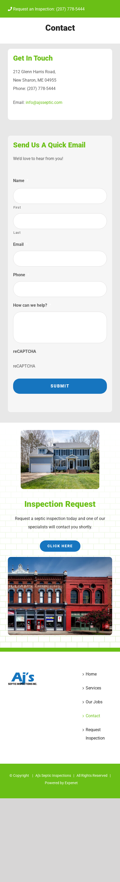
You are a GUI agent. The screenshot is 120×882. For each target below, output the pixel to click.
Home (91, 674)
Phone (21, 274)
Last (17, 233)
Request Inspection (95, 734)
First (17, 207)
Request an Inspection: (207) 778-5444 (46, 9)
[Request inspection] (60, 546)
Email (20, 244)
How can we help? (32, 305)
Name (20, 180)
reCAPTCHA (24, 351)
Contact (93, 715)
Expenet (71, 783)
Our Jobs (94, 701)
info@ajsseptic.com (44, 102)
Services (93, 688)
